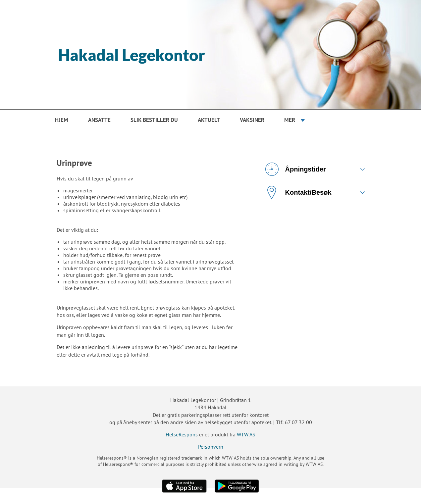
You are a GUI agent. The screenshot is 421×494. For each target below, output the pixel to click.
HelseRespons (182, 434)
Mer (289, 120)
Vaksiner (252, 120)
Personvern (210, 446)
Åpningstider (295, 169)
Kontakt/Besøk (298, 192)
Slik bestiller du (154, 120)
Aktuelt (209, 120)
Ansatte (99, 120)
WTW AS (246, 434)
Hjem (61, 120)
